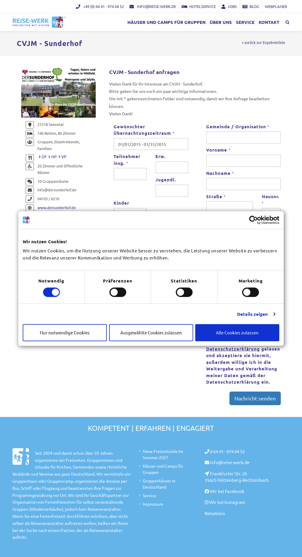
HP (54, 156)
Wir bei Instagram (227, 502)
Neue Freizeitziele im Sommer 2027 (163, 454)
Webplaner (276, 6)
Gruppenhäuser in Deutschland (159, 483)
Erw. (160, 156)
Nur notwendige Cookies (65, 332)
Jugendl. (165, 180)
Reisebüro (215, 513)
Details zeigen (252, 314)
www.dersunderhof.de (56, 207)
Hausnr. (271, 199)
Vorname (218, 150)
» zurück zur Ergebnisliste (263, 42)
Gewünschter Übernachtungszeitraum (144, 130)
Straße (216, 196)
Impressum (153, 504)
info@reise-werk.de (152, 6)
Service (149, 495)
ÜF (44, 156)
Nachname (220, 173)
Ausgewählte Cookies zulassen (151, 332)
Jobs (229, 6)
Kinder (121, 203)
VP (64, 156)
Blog (250, 6)
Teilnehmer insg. (127, 159)
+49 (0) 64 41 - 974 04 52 (100, 6)
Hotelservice (199, 6)
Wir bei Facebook (227, 491)
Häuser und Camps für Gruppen (163, 469)
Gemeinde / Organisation (237, 126)
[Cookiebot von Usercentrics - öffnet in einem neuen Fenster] (253, 220)
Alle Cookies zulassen (237, 332)
